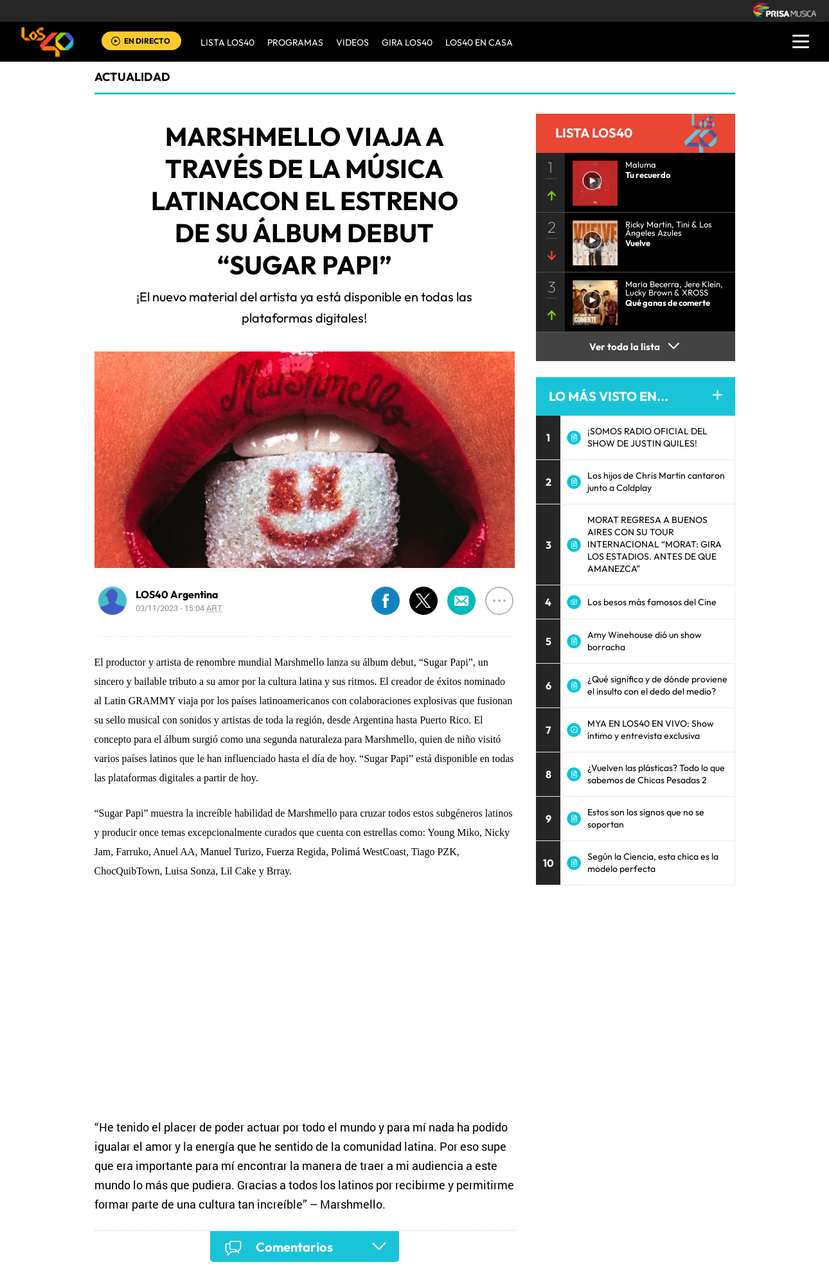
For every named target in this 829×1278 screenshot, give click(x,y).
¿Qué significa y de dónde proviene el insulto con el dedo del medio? (657, 685)
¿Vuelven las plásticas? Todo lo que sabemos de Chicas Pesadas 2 (656, 774)
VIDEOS (352, 42)
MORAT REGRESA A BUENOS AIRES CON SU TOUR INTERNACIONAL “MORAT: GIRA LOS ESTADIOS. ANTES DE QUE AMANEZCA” (654, 544)
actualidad (132, 76)
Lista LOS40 (227, 42)
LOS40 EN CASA (479, 42)
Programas (295, 42)
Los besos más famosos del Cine (652, 602)
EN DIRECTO (147, 41)
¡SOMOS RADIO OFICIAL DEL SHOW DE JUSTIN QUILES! (647, 437)
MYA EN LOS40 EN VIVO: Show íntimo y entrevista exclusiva (650, 729)
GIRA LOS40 (407, 42)
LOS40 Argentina (177, 594)
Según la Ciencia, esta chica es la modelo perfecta (652, 862)
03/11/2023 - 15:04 (179, 608)
